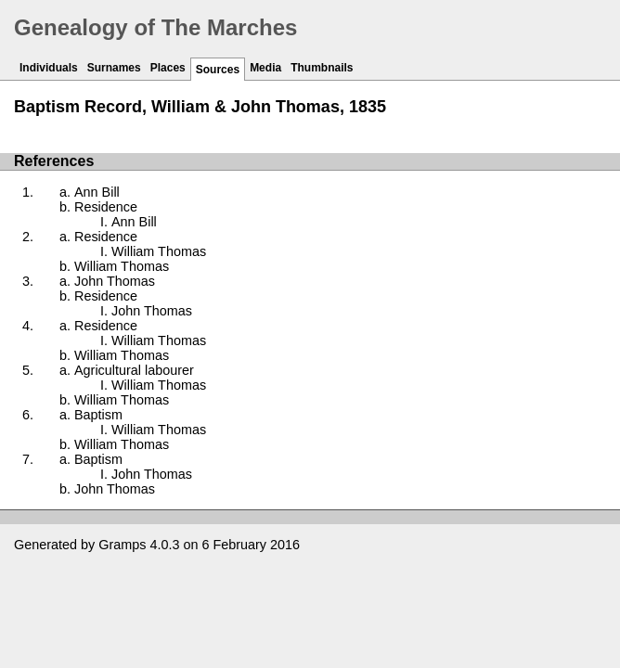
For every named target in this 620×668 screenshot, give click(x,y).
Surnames (114, 67)
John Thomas (114, 281)
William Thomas (158, 251)
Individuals (48, 67)
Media (265, 67)
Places (168, 67)
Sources (217, 69)
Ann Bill (97, 192)
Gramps (122, 544)
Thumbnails (322, 67)
